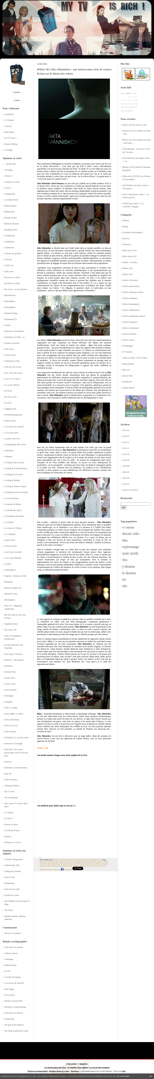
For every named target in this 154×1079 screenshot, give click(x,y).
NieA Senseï (9, 995)
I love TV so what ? (12, 379)
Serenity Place (10, 672)
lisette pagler (76, 862)
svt (46, 862)
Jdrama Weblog (10, 144)
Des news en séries (12, 277)
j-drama (128, 566)
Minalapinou (9, 600)
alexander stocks (89, 864)
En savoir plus (123, 1076)
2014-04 (125, 478)
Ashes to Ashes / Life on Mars (134, 358)
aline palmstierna (65, 864)
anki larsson (100, 864)
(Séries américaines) (130, 286)
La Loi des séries (11, 433)
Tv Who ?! (8, 818)
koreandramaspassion (13, 415)
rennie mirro (98, 866)
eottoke (7, 325)
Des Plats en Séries (12, 283)
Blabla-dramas (10, 206)
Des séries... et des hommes (15, 289)
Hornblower (127, 382)
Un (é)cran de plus (12, 830)
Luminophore (10, 570)
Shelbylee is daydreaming (15, 1007)
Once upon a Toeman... (14, 654)
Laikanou (8, 456)
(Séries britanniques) (131, 304)
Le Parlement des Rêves (14, 516)
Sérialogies (9, 696)
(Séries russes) (128, 340)
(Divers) (125, 238)
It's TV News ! (10, 138)
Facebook (66, 869)
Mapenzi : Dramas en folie (15, 576)
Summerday (9, 1019)
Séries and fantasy (12, 719)
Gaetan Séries (10, 355)
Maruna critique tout (12, 588)
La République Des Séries (15, 444)
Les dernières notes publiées (77, 1067)
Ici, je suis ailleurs (12, 385)
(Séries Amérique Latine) (132, 292)
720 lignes (8, 170)
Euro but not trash (11, 889)
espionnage (130, 547)
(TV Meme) (127, 352)
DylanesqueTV (10, 319)
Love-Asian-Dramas (12, 558)
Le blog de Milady (12, 480)
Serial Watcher (10, 690)
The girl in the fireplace (14, 1025)
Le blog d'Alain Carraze (14, 462)
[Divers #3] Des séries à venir (134, 125)
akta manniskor (53, 862)
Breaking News (10, 230)
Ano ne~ (8, 188)
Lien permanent (80, 860)
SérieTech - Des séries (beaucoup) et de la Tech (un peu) (16, 752)
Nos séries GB (10, 630)
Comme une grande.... (13, 253)
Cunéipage (8, 959)
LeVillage (8, 150)
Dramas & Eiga (10, 313)
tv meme (128, 527)
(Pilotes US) (127, 274)
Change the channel (12, 871)
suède (42, 862)
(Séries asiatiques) (130, 298)
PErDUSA (8, 666)
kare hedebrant (52, 864)
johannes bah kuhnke (65, 866)
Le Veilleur (9, 522)
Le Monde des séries (13, 510)
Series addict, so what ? (14, 714)
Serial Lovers (9, 684)
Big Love (126, 370)
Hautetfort (84, 1064)
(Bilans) (125, 220)
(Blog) (125, 226)
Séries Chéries (10, 731)
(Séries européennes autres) (133, 316)
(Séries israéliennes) (130, 328)
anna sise (89, 866)
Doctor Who (127, 376)
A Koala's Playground (13, 859)
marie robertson (54, 869)
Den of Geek (9, 877)
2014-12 (125, 442)
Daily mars (8, 271)
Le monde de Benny (12, 504)
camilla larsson (50, 866)
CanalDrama (9, 235)
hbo (124, 560)
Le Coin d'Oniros (11, 498)
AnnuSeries (9, 114)
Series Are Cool (11, 725)
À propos (16, 92)
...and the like (10, 164)
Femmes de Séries (12, 343)
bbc (125, 540)
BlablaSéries (9, 212)
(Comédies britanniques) (132, 232)
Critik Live (8, 265)
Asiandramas (9, 194)
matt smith (130, 553)
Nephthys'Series (11, 624)
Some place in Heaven (13, 1013)
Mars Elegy (9, 989)
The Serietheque (11, 797)
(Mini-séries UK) (129, 250)
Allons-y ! (8, 176)
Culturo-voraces (11, 953)
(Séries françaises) (130, 322)
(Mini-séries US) (129, 256)
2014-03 (125, 484)
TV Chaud (8, 812)
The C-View (9, 791)
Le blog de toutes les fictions (16, 492)
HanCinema (9, 132)
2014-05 (125, 472)
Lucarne (7, 564)
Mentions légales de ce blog (59, 1071)
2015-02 (125, 430)
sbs (124, 586)
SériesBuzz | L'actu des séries (16, 737)
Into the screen (10, 397)
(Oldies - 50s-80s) (129, 262)
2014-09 (125, 460)
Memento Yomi (10, 594)
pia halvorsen (87, 862)
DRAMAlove (10, 295)
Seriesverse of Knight (13, 743)
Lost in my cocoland (12, 552)
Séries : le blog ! (11, 708)
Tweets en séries (11, 824)
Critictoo (8, 126)
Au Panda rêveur (11, 200)
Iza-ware (8, 403)
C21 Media (9, 120)
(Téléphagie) (127, 346)
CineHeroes (9, 247)
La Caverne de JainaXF (14, 426)
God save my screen (12, 367)
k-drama (129, 573)
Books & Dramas (11, 223)
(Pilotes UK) (127, 268)
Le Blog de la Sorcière (13, 474)
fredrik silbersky (79, 866)
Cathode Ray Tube (12, 865)
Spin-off (7, 774)
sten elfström (77, 864)
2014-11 (125, 448)
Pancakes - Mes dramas (14, 660)
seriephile (8, 702)
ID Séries (8, 391)
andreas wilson (65, 862)
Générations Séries (12, 361)
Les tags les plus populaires (99, 1067)
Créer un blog (71, 1064)
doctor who (130, 534)
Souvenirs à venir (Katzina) (15, 767)
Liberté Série (9, 540)
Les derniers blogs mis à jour (55, 1067)
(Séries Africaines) (130, 280)
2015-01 (125, 436)
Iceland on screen (11, 895)
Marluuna (8, 582)
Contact (17, 100)
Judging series (10, 409)
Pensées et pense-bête (13, 1001)
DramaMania (9, 301)
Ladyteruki (8, 450)
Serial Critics (9, 678)
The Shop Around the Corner (16, 1031)
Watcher (7, 836)
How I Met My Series (13, 373)
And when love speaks (13, 947)
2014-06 (125, 466)
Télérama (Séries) (11, 785)
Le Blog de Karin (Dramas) (15, 468)
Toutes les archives (130, 490)
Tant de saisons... (11, 779)
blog (123, 1071)
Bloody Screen (10, 218)
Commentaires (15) (94, 860)
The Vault (8, 910)
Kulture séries (10, 421)
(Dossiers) (126, 244)
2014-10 (125, 454)
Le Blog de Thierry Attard (15, 486)
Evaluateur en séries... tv (14, 337)
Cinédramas (9, 242)
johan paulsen (97, 862)
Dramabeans (9, 883)
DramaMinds (9, 307)
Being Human (128, 364)
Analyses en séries (12, 182)
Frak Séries (9, 349)
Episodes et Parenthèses (14, 331)
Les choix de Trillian (13, 528)
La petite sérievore (12, 438)
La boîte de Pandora (12, 977)
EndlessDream (10, 965)
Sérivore (7, 762)
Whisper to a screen (12, 842)
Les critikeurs (10, 534)
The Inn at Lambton (12, 933)
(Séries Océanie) (129, 334)
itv (124, 579)
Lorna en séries (10, 546)
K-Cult (7, 971)
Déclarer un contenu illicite (38, 1071)
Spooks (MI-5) (128, 388)
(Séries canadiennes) (131, 310)
